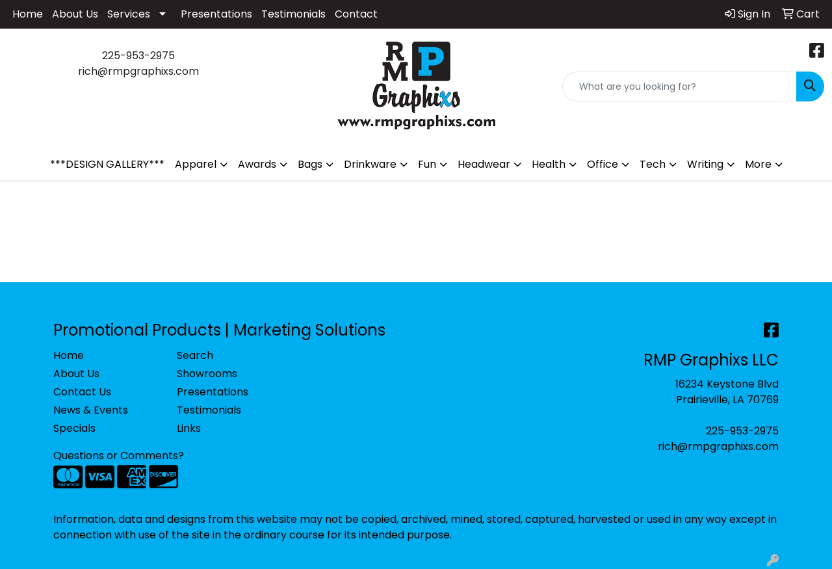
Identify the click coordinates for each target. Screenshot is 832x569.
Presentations (216, 14)
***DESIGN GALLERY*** (107, 164)
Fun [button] (427, 164)
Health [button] (549, 164)
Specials (74, 428)
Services (128, 14)
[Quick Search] (679, 86)
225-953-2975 (742, 430)
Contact (356, 14)
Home (27, 14)
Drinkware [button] (370, 164)
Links (189, 428)
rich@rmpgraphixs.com (718, 446)
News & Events (90, 410)
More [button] (758, 164)
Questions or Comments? (118, 455)
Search (195, 355)
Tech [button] (653, 164)
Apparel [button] (195, 164)
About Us (75, 14)
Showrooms (207, 373)
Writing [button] (705, 164)
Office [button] (602, 164)
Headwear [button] (484, 164)
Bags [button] (310, 164)
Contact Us (82, 391)
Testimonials (293, 14)
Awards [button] (257, 164)
